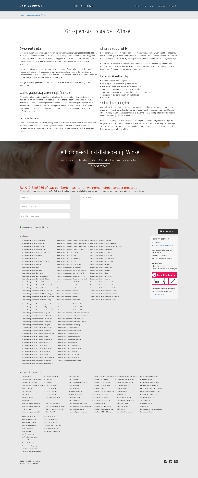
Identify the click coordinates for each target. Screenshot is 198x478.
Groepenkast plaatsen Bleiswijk (32, 255)
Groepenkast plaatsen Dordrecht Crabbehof (36, 279)
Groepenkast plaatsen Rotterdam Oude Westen (37, 348)
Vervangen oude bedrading (52, 425)
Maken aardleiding (146, 379)
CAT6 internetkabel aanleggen (31, 406)
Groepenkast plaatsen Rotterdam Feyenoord (36, 304)
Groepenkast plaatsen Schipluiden (69, 330)
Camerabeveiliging (28, 400)
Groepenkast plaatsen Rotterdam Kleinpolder (36, 322)
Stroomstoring (26, 431)
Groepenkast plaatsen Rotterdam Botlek (103, 285)
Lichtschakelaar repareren (125, 412)
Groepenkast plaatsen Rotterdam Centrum (103, 288)
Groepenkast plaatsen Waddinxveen (70, 348)
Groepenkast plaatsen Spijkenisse (69, 336)
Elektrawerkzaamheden (53, 397)
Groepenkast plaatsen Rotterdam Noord (35, 336)
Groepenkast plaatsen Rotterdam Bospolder (104, 282)
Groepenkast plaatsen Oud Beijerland (102, 258)
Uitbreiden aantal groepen (30, 446)
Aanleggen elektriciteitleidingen (32, 379)
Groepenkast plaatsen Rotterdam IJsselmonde (36, 316)
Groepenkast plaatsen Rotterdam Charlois (103, 291)
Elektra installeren (51, 391)
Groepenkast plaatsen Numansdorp (101, 249)
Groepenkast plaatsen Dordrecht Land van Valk (37, 291)
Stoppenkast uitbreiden (29, 422)
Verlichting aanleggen (51, 419)
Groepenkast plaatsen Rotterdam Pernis (35, 354)
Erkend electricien (74, 385)
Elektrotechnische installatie (77, 382)
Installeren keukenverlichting (103, 409)
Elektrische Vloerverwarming (55, 409)
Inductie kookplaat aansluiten (104, 391)
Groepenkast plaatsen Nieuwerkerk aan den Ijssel (106, 246)
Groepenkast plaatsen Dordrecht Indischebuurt (37, 288)
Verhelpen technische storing (31, 452)
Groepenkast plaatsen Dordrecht (32, 273)
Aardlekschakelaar (27, 388)
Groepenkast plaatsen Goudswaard (68, 258)
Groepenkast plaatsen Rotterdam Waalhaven (73, 307)
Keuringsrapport (122, 391)
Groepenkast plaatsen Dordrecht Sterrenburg (72, 240)
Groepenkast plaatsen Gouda (66, 255)
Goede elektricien (74, 400)
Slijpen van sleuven (146, 403)
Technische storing (28, 434)
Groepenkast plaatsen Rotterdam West (70, 310)
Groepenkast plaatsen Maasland (67, 288)
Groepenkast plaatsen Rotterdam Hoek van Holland (38, 310)
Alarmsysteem (26, 391)
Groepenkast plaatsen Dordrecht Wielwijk (70, 249)
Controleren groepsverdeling (31, 412)
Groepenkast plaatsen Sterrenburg (69, 339)
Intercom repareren (123, 385)
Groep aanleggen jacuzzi (76, 409)
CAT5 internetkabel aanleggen (31, 403)
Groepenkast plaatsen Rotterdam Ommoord (36, 342)
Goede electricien (74, 397)
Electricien (49, 382)
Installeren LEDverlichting (102, 412)
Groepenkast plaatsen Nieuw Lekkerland (103, 243)
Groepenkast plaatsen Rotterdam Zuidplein (72, 322)
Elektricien (49, 400)
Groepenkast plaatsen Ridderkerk (101, 276)
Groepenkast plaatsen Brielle (31, 258)
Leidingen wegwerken (124, 406)
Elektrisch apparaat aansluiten (55, 406)
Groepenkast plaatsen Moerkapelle (68, 294)
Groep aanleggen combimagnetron (79, 406)
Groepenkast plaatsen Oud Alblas (101, 255)
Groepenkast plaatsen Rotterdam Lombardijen (37, 327)
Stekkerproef (144, 406)
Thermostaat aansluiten (29, 443)
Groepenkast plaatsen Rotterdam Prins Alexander (38, 357)
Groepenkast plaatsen (101, 379)
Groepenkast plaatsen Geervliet (67, 252)
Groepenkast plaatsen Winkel (35, 15)
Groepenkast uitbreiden (102, 382)
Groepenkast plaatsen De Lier (31, 264)
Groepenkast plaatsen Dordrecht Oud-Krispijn (37, 300)
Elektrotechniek (73, 379)
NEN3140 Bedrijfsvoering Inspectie (151, 388)
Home (22, 15)
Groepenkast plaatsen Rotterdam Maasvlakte (36, 330)
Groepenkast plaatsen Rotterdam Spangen (72, 304)
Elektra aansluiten (51, 388)
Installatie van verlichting (102, 400)
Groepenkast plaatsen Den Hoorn (32, 270)
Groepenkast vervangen (102, 385)
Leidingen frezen (122, 403)
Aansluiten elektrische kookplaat (32, 385)
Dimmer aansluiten (52, 376)
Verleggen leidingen (50, 416)
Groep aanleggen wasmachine (104, 376)
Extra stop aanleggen (75, 394)
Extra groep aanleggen (75, 391)
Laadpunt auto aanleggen (125, 400)
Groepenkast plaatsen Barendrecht (33, 246)
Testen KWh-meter (27, 440)
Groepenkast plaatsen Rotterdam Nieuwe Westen (38, 333)
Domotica (49, 379)
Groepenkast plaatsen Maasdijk (67, 285)
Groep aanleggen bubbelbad (77, 403)
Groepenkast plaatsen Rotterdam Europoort (104, 300)
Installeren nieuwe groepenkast (127, 376)
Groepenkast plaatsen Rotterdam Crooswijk (104, 294)
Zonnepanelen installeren (52, 431)
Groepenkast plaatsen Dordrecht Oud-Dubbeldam (38, 297)
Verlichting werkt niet (50, 422)
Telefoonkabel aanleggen (30, 437)
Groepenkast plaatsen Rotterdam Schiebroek (36, 360)
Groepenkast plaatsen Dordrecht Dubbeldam (36, 282)
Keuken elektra (122, 388)
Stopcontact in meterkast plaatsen (151, 409)
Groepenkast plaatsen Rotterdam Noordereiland (37, 339)
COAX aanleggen (27, 409)
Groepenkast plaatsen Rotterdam (100, 279)
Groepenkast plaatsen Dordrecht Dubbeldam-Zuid (38, 285)
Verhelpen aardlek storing (30, 449)
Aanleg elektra (26, 376)
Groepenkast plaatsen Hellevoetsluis (69, 267)
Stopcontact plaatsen (147, 412)
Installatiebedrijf (99, 403)
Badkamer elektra (27, 397)
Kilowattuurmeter (122, 394)
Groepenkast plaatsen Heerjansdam (69, 264)
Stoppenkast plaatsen (29, 419)
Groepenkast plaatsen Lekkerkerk (68, 282)
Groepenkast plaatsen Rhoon (99, 273)
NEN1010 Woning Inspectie (149, 385)
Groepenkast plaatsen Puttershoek (101, 267)
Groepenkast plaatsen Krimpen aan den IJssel (72, 279)
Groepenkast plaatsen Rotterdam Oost (34, 345)
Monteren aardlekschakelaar (149, 382)
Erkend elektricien (74, 388)
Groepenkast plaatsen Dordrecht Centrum (35, 276)
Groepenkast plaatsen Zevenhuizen (69, 354)
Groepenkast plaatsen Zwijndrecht (69, 360)
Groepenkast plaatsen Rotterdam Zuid (70, 319)
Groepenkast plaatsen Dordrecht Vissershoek (72, 243)
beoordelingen (159, 294)
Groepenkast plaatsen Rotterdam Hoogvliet (36, 313)
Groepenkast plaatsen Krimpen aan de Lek (71, 276)
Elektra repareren (51, 394)
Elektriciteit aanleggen (53, 403)
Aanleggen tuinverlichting (30, 382)
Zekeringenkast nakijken (51, 428)
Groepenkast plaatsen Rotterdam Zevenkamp (73, 316)
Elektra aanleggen (51, 385)
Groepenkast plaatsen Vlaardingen (69, 345)
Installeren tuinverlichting (125, 382)
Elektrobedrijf (50, 412)
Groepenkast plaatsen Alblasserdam (33, 243)
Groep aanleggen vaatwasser (77, 412)
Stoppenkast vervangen (29, 425)
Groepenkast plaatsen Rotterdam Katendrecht (37, 319)
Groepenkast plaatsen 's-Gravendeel (33, 240)
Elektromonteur (73, 376)
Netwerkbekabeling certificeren (150, 391)
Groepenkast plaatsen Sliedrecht (68, 333)
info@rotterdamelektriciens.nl (163, 245)
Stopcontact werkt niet (29, 416)
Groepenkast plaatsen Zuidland (68, 357)
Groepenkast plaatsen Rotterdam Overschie (36, 351)
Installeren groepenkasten (102, 406)
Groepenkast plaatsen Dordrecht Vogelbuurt (71, 246)
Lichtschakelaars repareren (149, 376)
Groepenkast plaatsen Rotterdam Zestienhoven (73, 313)
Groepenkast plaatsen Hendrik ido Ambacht (71, 270)
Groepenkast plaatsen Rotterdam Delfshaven (104, 297)
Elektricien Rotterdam (31, 5)
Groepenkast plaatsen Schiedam (68, 327)
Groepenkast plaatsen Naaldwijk (100, 240)
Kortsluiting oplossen (124, 397)
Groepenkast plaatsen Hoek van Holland (70, 273)
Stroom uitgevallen (28, 428)
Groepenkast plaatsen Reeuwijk (100, 270)
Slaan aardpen (145, 400)
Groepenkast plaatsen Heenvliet (67, 261)
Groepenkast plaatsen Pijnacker (100, 264)
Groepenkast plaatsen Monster (67, 297)
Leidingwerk (121, 409)
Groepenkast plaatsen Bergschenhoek (34, 249)
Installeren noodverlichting (125, 379)
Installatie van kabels (101, 397)
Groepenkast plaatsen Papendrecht (101, 261)
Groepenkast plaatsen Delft (30, 267)
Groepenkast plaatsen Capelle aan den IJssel (36, 261)
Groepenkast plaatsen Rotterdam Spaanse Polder (38, 363)
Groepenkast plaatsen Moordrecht (68, 300)
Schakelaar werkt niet (147, 397)
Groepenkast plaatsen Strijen (67, 342)
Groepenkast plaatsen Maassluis (67, 291)
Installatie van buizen (101, 394)
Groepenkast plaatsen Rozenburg (69, 325)
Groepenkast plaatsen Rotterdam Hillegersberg (37, 307)
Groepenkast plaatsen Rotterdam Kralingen (36, 325)
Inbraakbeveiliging (100, 388)
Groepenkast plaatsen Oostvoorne (101, 252)
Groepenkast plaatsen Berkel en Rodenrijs (35, 252)
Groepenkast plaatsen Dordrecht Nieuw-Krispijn (37, 294)
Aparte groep (26, 394)
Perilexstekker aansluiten (148, 394)
